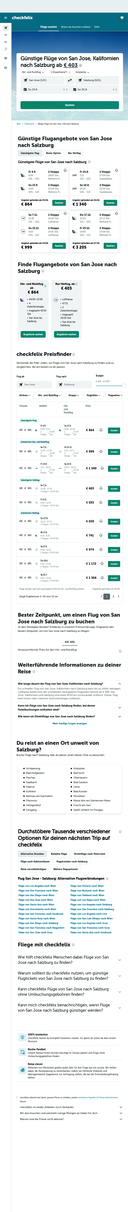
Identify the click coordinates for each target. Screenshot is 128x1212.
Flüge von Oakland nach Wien (87, 895)
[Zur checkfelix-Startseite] (22, 17)
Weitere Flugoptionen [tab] (65, 869)
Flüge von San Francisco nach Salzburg (92, 909)
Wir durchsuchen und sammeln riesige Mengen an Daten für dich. (71, 1113)
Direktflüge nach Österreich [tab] (89, 854)
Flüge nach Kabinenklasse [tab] (35, 861)
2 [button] (113, 596)
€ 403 (71, 65)
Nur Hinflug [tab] (74, 153)
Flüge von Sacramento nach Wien (37, 909)
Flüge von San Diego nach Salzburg (38, 923)
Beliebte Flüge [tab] (59, 854)
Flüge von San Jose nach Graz (35, 932)
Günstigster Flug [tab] (30, 153)
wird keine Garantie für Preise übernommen (98, 1097)
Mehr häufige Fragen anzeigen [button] (69, 723)
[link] (33, 334)
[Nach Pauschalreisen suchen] (5, 49)
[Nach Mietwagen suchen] (5, 42)
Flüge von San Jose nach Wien (35, 900)
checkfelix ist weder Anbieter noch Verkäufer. (71, 1107)
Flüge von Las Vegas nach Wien (88, 900)
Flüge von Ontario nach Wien (87, 886)
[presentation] (80, 65)
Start (18, 124)
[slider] (124, 386)
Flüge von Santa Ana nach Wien (36, 904)
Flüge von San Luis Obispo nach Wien (91, 918)
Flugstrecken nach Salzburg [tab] (72, 861)
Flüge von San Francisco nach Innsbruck (40, 914)
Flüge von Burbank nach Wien (87, 890)
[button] (5, 17)
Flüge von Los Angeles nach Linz (88, 914)
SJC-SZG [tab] (70, 642)
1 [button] (106, 596)
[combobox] (83, 72)
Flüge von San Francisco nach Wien (38, 890)
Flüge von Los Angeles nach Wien (37, 886)
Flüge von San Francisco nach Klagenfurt (41, 927)
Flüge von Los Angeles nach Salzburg (91, 904)
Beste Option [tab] (53, 153)
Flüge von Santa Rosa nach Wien (36, 918)
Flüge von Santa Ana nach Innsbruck (91, 932)
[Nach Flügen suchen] (5, 28)
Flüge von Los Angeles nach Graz (89, 923)
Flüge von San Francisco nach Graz (90, 927)
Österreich (29, 124)
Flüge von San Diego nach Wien (36, 895)
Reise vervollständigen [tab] (33, 869)
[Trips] (5, 58)
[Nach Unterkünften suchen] (5, 35)
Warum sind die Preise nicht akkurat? (71, 1119)
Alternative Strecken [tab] (32, 854)
